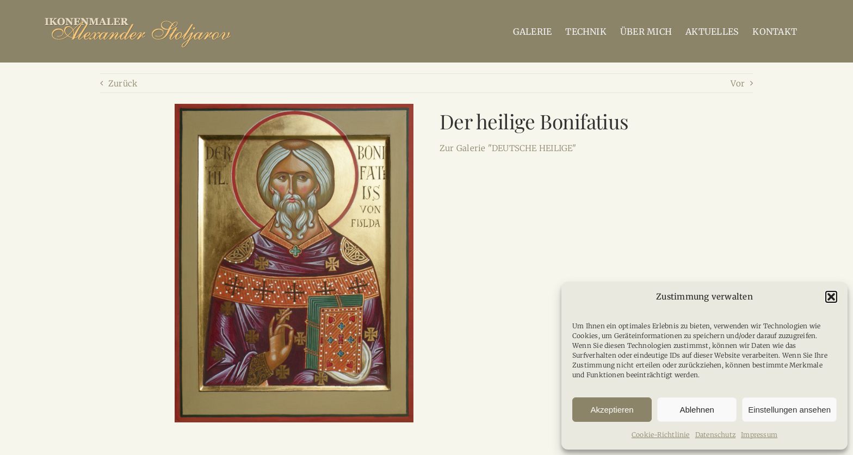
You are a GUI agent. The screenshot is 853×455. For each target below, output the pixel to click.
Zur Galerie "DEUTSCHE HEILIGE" (508, 148)
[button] (831, 296)
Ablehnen (696, 409)
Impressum (759, 435)
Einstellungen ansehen (789, 409)
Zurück (122, 83)
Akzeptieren (611, 409)
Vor (738, 83)
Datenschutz (715, 435)
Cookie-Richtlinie (661, 435)
